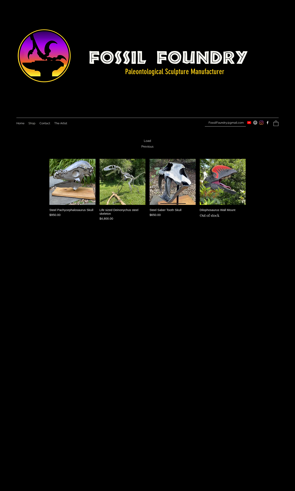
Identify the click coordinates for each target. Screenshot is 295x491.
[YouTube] (249, 123)
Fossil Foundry (168, 55)
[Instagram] (261, 123)
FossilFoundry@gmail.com (226, 122)
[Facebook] (268, 123)
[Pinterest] (255, 123)
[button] (275, 123)
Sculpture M (179, 71)
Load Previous (147, 143)
